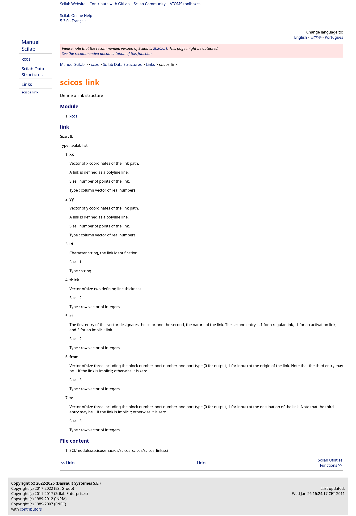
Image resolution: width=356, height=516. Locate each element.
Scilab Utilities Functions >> (330, 462)
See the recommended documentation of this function (107, 53)
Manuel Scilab (31, 45)
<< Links (68, 462)
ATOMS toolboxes (185, 3)
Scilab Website (73, 3)
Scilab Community (150, 3)
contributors (31, 509)
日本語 (316, 37)
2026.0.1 (160, 48)
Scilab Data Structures (33, 71)
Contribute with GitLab (109, 3)
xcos (26, 59)
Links (27, 84)
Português (334, 37)
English (300, 37)
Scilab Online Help (76, 15)
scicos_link (30, 92)
